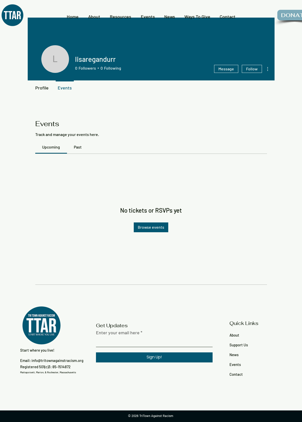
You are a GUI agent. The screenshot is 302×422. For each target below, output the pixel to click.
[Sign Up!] (154, 357)
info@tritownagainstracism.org (57, 360)
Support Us (238, 345)
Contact (236, 374)
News (234, 354)
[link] (51, 147)
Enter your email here (118, 332)
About (234, 335)
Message (226, 68)
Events (235, 364)
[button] (94, 14)
